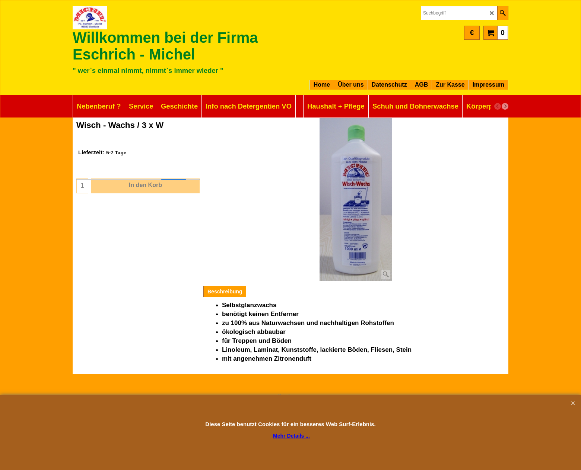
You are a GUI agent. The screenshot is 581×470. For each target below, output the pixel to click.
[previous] (497, 106)
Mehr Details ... (291, 436)
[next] (505, 106)
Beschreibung (224, 291)
